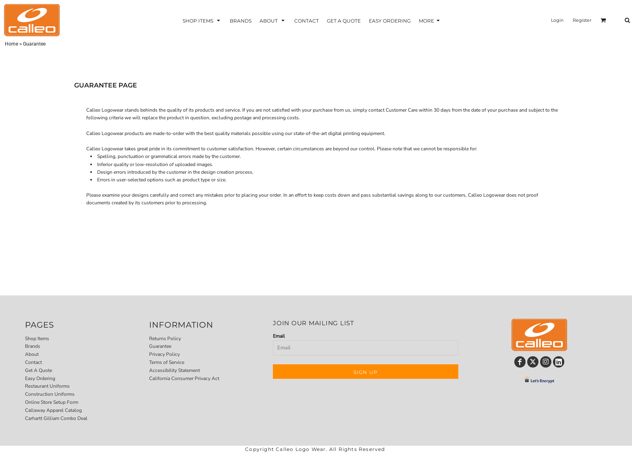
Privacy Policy (164, 354)
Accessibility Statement (174, 370)
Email (279, 336)
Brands (32, 346)
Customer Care (402, 110)
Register (582, 20)
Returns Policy (165, 338)
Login (557, 20)
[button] (202, 20)
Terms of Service (166, 362)
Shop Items (37, 338)
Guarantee (160, 346)
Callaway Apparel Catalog (53, 410)
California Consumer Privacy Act (184, 378)
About (32, 354)
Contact (33, 362)
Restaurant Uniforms (47, 386)
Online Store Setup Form (51, 402)
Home (11, 44)
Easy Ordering (40, 378)
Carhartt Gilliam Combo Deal (56, 418)
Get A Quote (38, 370)
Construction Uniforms (50, 394)
